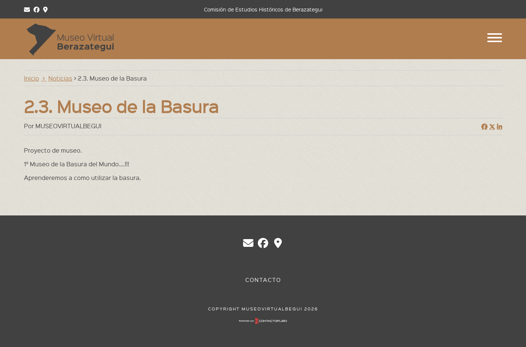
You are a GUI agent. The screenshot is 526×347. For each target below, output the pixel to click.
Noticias (60, 78)
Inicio (31, 78)
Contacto (263, 279)
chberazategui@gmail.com (248, 243)
